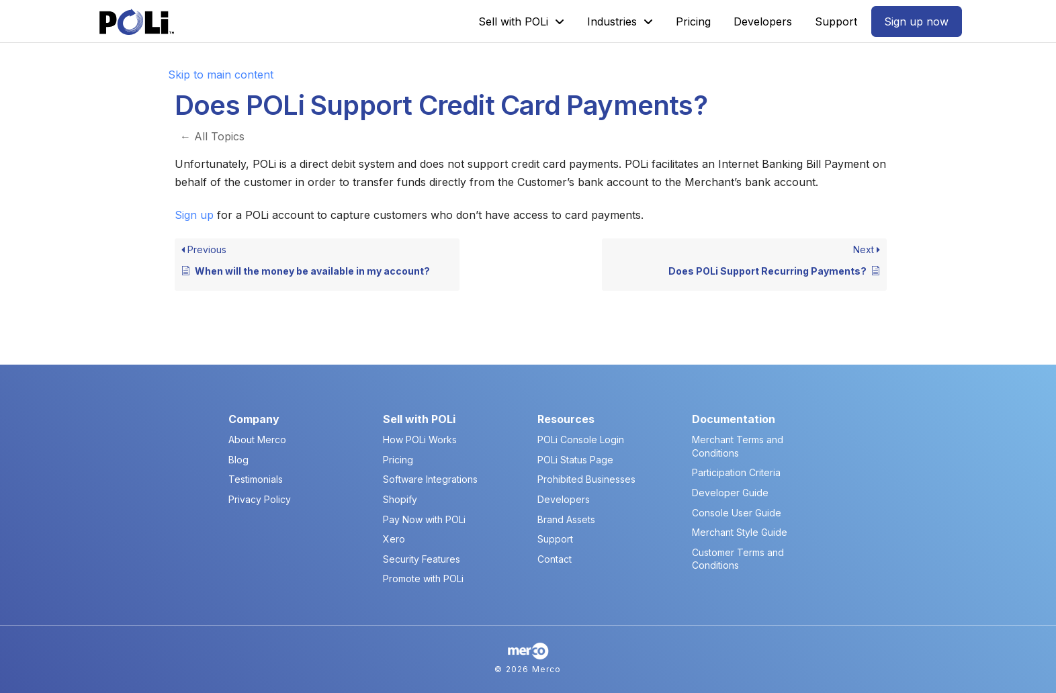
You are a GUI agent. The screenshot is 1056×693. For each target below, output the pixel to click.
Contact (554, 559)
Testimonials (255, 479)
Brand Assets (566, 519)
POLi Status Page (575, 459)
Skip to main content (220, 74)
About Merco (257, 439)
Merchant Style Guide (739, 532)
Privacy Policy (259, 499)
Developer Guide (730, 492)
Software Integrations (430, 479)
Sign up (194, 215)
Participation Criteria (736, 472)
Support (555, 539)
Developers (563, 499)
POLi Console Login (580, 439)
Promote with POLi (423, 578)
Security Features (421, 559)
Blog (238, 459)
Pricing (398, 459)
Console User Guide (736, 512)
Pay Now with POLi (424, 519)
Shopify (400, 499)
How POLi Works (420, 439)
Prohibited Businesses (586, 479)
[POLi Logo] (137, 22)
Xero (394, 539)
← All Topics (212, 136)
